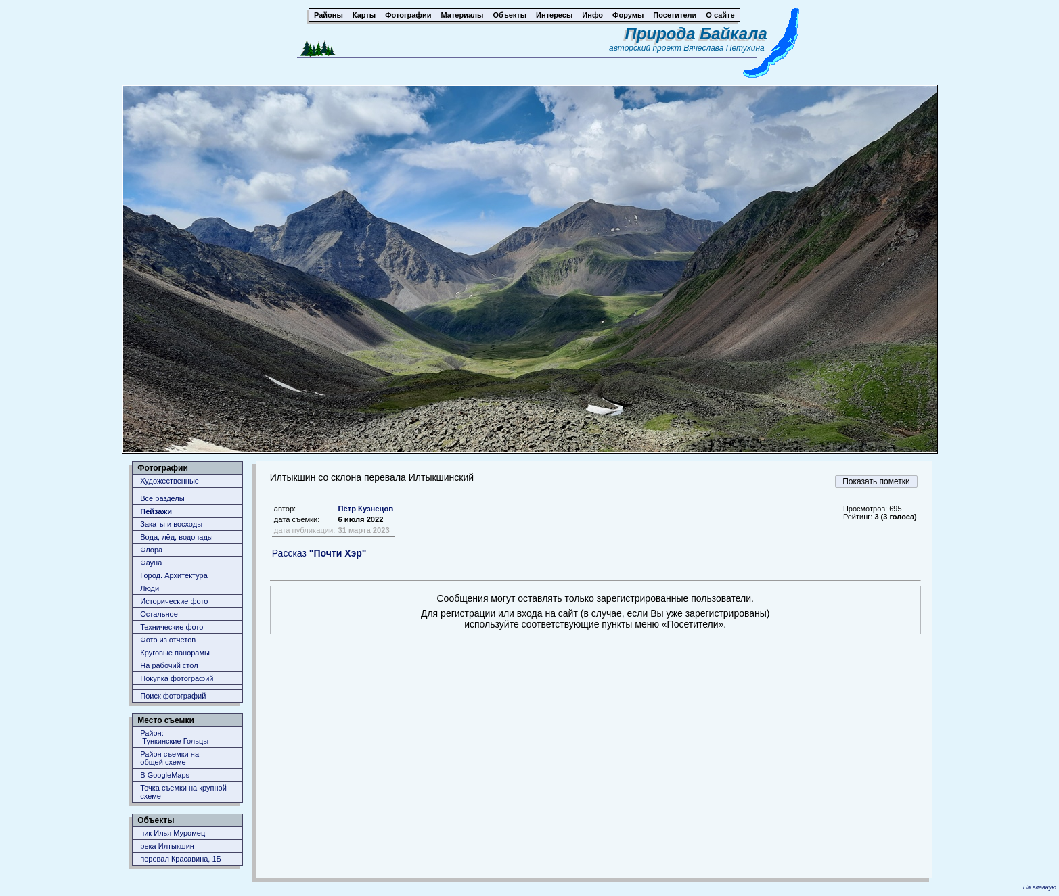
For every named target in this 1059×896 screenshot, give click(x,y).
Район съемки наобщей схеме (169, 758)
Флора (151, 550)
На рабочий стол (169, 665)
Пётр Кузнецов (365, 508)
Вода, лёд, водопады (176, 537)
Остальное (159, 614)
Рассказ (319, 553)
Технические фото (171, 627)
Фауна (151, 563)
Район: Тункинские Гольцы (174, 737)
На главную (1039, 887)
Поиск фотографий (173, 696)
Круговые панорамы (175, 653)
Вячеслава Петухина (724, 48)
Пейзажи (156, 511)
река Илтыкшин (167, 846)
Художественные (169, 481)
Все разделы (162, 498)
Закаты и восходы (171, 524)
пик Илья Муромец (172, 833)
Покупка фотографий (176, 678)
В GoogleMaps (164, 775)
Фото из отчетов (168, 640)
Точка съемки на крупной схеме (183, 792)
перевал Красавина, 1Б (180, 859)
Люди (149, 588)
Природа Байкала (696, 33)
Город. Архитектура (174, 575)
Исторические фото (174, 601)
